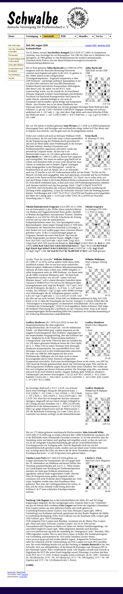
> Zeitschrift (37, 41)
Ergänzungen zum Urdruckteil (16, 60)
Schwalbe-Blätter (16, 65)
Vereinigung (32, 36)
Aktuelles (83, 36)
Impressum (11, 572)
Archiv (11, 78)
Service (99, 36)
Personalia (13, 55)
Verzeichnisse (14, 74)
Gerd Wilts (23, 577)
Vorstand (24, 574)
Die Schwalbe (14, 45)
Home (11, 36)
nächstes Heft (104, 45)
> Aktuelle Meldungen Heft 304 (59, 41)
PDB (63, 36)
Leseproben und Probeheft (15, 69)
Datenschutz (21, 572)
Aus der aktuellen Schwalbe (16, 50)
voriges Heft (91, 45)
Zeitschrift (48, 36)
